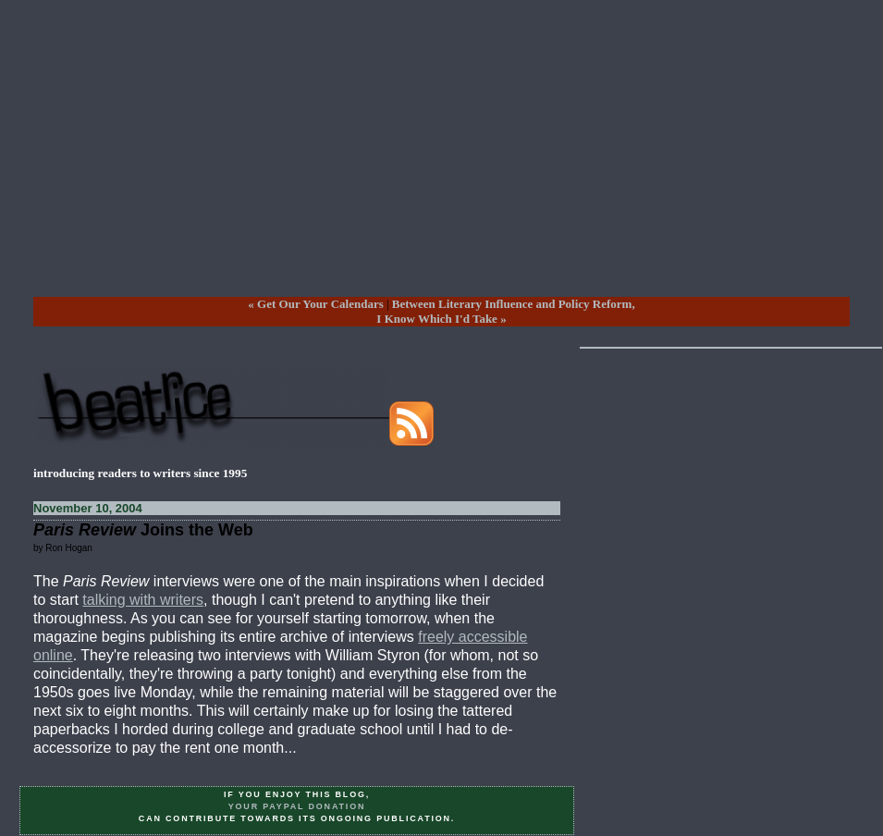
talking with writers (142, 600)
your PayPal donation (297, 806)
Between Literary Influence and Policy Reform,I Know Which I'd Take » (505, 311)
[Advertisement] (441, 162)
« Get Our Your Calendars (315, 304)
